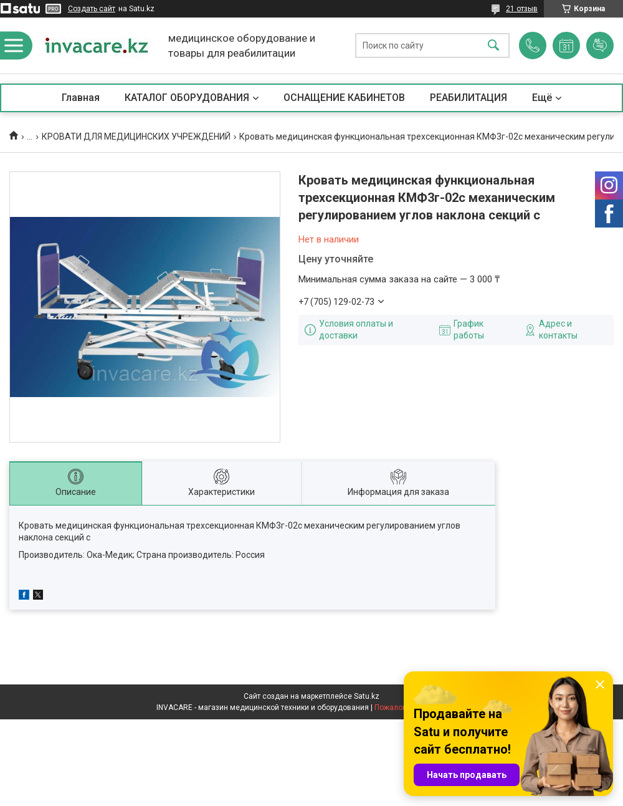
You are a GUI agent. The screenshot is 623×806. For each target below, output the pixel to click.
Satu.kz (366, 696)
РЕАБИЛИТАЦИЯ (468, 97)
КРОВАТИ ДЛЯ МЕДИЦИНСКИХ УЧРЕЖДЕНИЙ (136, 137)
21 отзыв (522, 8)
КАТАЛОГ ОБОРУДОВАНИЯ (187, 97)
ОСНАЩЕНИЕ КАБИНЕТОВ (344, 97)
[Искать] (493, 45)
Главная (81, 97)
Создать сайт (91, 8)
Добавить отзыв (600, 45)
